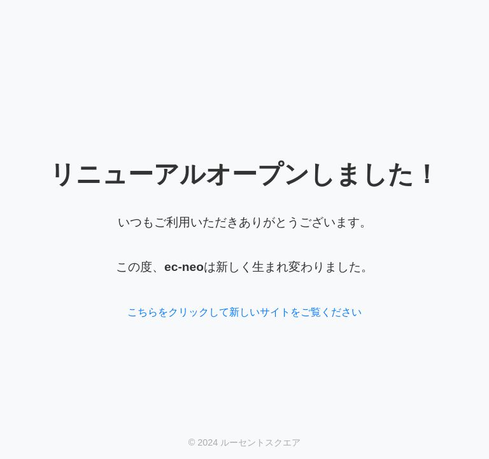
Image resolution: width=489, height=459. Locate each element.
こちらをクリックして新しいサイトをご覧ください (244, 312)
